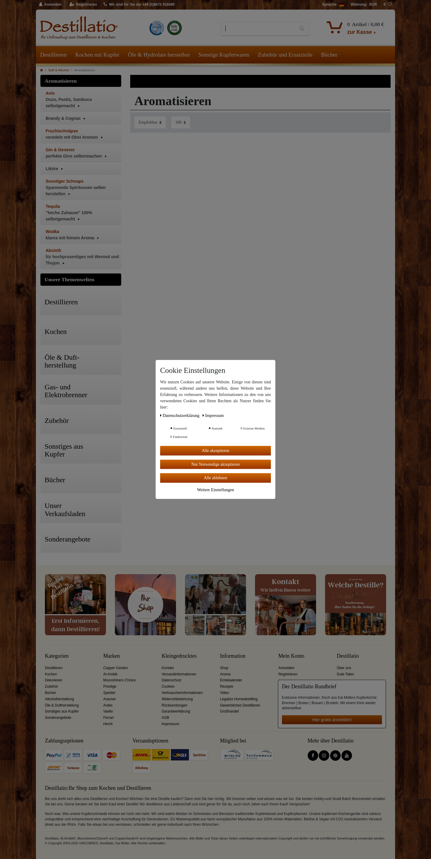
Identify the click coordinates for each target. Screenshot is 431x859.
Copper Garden (115, 668)
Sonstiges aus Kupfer (62, 711)
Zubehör (51, 686)
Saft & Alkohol (58, 70)
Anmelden (286, 668)
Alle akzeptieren (215, 450)
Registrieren (288, 674)
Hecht (108, 724)
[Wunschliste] (387, 5)
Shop (224, 668)
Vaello (108, 711)
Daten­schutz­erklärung (180, 415)
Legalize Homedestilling (239, 699)
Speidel (109, 693)
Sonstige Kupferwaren (223, 55)
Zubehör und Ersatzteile (285, 55)
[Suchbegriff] (258, 29)
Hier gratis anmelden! (332, 719)
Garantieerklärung (176, 711)
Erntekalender (231, 680)
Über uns (344, 668)
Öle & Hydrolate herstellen (159, 55)
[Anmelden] (50, 5)
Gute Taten (345, 674)
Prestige (109, 686)
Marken (111, 656)
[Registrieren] (83, 5)
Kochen (51, 674)
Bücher (329, 55)
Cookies (168, 686)
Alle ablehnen (215, 478)
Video (224, 693)
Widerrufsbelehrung (177, 699)
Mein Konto (291, 656)
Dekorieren (53, 680)
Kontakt (168, 668)
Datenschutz (171, 680)
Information (232, 656)
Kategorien (57, 656)
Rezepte (226, 686)
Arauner (109, 699)
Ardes (108, 705)
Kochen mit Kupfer (97, 55)
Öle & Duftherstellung (62, 705)
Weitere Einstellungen (215, 489)
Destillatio (348, 656)
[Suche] (302, 29)
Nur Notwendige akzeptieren (215, 464)
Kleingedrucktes (179, 656)
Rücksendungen (174, 705)
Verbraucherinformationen (182, 693)
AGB (165, 718)
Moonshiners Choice (119, 680)
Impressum (170, 724)
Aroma (225, 674)
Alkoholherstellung (59, 699)
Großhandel (229, 711)
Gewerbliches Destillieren (240, 705)
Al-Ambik (110, 674)
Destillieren (53, 55)
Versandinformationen (179, 674)
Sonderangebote (58, 718)
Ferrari (108, 718)
